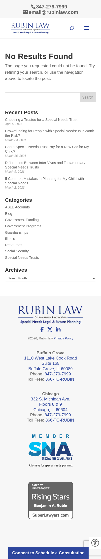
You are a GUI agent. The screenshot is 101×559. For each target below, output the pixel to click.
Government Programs (23, 226)
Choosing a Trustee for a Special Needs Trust (41, 120)
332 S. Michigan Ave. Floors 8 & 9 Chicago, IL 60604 (50, 404)
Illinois (10, 239)
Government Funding (22, 220)
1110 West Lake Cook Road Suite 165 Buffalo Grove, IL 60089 (50, 363)
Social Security (17, 251)
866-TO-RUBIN (59, 379)
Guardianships (16, 232)
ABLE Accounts (17, 207)
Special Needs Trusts (22, 258)
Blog (8, 214)
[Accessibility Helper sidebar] (95, 543)
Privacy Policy (63, 338)
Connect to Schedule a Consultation (48, 553)
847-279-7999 (51, 6)
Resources (13, 245)
